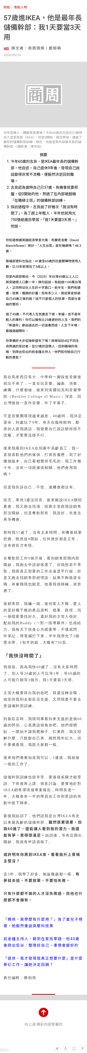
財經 (6, 7)
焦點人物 (20, 7)
